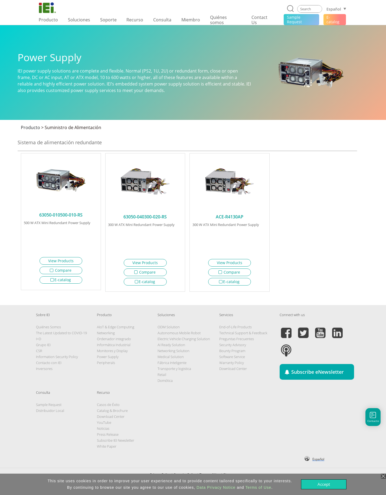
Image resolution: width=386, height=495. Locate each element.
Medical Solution (171, 358)
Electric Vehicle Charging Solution (184, 340)
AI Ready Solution (171, 346)
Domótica (165, 382)
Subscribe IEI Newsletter (115, 442)
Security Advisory (232, 346)
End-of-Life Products (235, 328)
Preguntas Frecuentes (236, 340)
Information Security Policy (57, 358)
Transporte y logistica (174, 370)
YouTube (104, 424)
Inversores (44, 370)
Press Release (108, 436)
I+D (38, 340)
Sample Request (48, 406)
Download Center (233, 370)
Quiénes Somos (48, 328)
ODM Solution (169, 328)
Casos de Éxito (108, 406)
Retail (162, 376)
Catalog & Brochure (112, 412)
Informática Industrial (113, 346)
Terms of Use (258, 487)
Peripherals (106, 364)
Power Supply (108, 358)
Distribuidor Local (50, 412)
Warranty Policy (231, 364)
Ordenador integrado (114, 340)
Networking (106, 334)
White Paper (106, 448)
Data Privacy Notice (216, 487)
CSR (39, 352)
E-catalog (60, 279)
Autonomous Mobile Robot (179, 334)
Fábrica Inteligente (172, 364)
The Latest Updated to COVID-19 (61, 334)
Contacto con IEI (48, 364)
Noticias (103, 430)
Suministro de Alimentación (73, 127)
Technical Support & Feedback (243, 334)
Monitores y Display (112, 352)
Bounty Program (232, 352)
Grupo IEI (43, 346)
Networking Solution (173, 352)
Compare (60, 270)
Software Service (232, 358)
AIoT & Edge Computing (115, 328)
